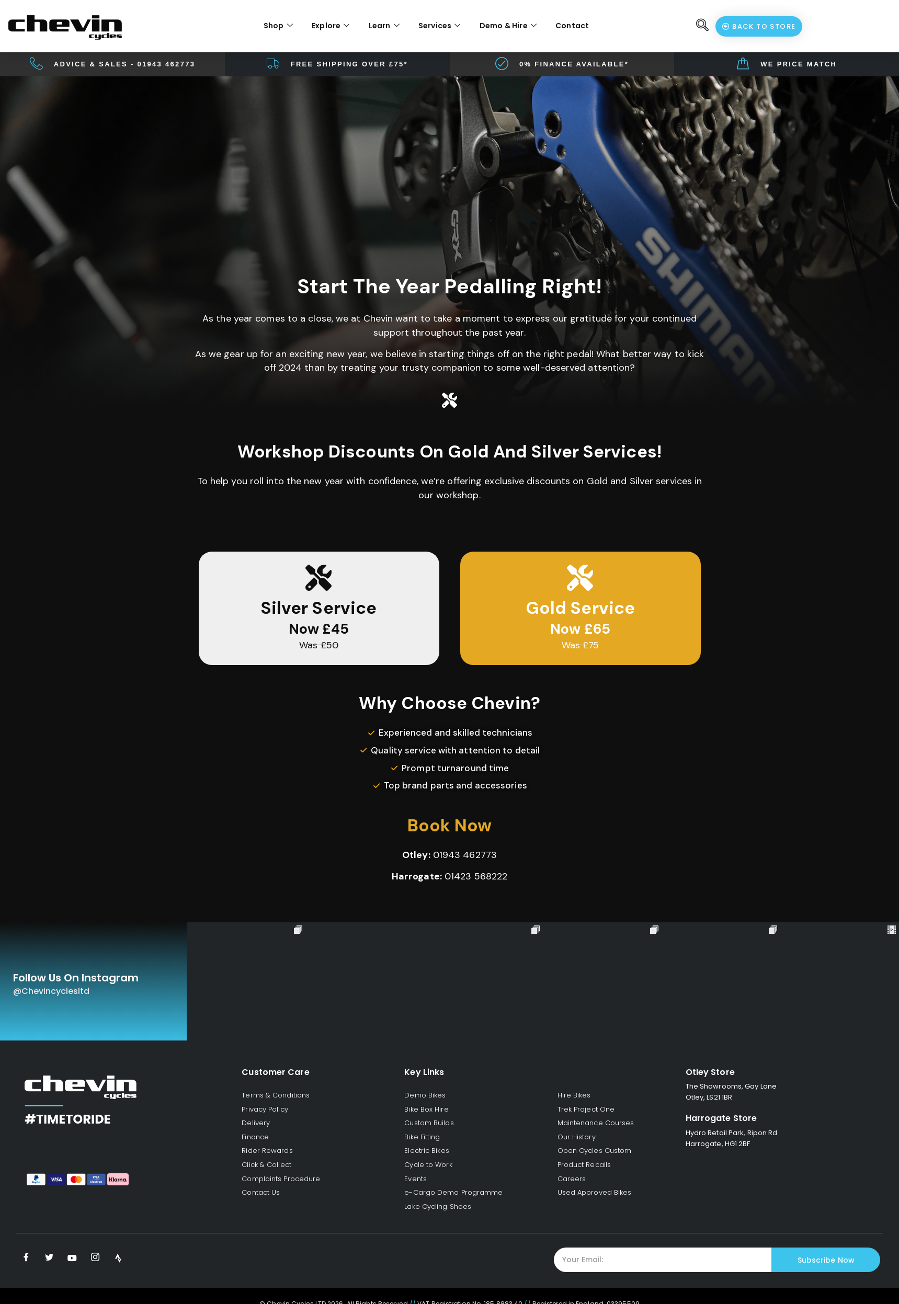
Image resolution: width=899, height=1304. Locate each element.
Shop (278, 25)
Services (439, 25)
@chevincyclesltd (51, 991)
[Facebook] (26, 1258)
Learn (384, 25)
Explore (331, 25)
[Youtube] (72, 1258)
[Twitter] (49, 1258)
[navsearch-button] (702, 26)
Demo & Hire (508, 25)
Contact (572, 25)
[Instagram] (95, 1258)
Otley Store (710, 1072)
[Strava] (118, 1258)
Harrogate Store (721, 1118)
